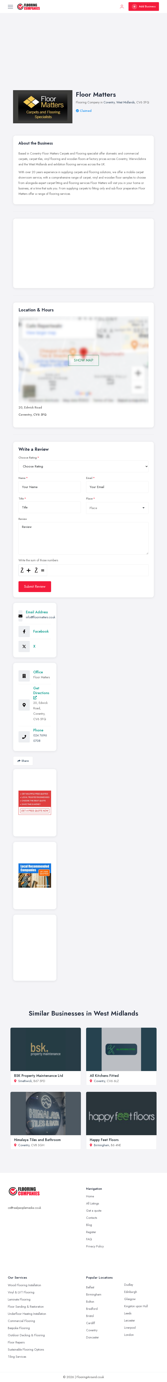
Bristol (90, 1316)
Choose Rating (27, 458)
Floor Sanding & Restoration (26, 1306)
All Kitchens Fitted (104, 1075)
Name (21, 478)
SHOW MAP (83, 360)
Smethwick (25, 1081)
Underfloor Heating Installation (27, 1314)
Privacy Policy (95, 1246)
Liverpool (130, 1327)
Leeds (127, 1313)
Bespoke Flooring (19, 1328)
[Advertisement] (83, 56)
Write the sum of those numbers (38, 560)
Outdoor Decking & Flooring (26, 1335)
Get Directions (41, 692)
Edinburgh (130, 1292)
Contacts (91, 1218)
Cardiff (90, 1323)
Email (89, 478)
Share (23, 761)
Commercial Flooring (21, 1321)
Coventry (109, 102)
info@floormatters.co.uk (40, 617)
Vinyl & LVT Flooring (21, 1292)
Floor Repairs (16, 1342)
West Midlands (125, 102)
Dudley (128, 1285)
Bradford (92, 1309)
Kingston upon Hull (136, 1306)
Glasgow (130, 1299)
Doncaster (92, 1337)
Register (91, 1232)
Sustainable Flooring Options (26, 1349)
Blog (89, 1225)
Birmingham (101, 1145)
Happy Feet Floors (104, 1139)
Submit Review (34, 586)
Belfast (90, 1287)
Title (21, 499)
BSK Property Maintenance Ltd (38, 1075)
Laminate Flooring (19, 1299)
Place (89, 499)
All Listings (92, 1203)
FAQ (89, 1239)
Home (90, 1196)
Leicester (129, 1320)
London (129, 1335)
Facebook (41, 631)
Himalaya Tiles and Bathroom (37, 1139)
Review (22, 519)
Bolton (90, 1301)
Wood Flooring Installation (24, 1285)
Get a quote (93, 1210)
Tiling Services (17, 1356)
